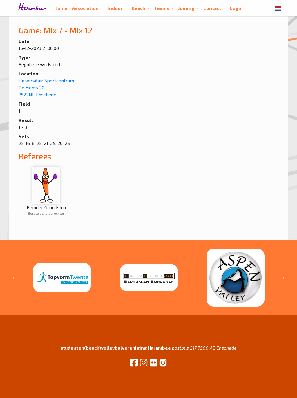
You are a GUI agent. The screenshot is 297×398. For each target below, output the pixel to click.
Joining (186, 8)
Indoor (116, 8)
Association (85, 8)
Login (236, 8)
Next (282, 278)
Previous (14, 278)
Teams (162, 8)
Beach (139, 8)
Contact (212, 8)
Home (60, 8)
